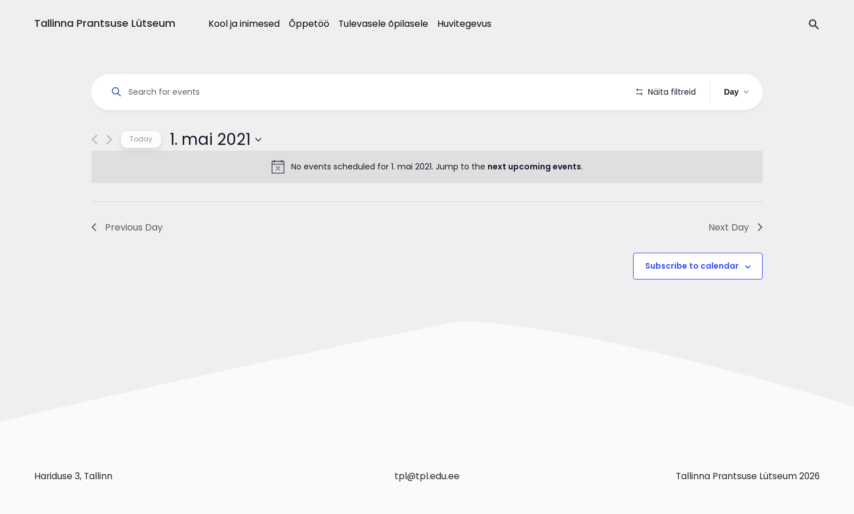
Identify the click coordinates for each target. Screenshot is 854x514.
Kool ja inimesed (244, 24)
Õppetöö (309, 24)
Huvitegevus (464, 24)
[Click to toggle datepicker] (215, 171)
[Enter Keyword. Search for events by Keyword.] (366, 92)
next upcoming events (534, 199)
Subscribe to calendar (692, 298)
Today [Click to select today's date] (141, 171)
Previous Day (127, 259)
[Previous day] (94, 172)
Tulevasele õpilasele (383, 24)
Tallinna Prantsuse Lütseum (104, 23)
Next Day (735, 259)
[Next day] (109, 172)
